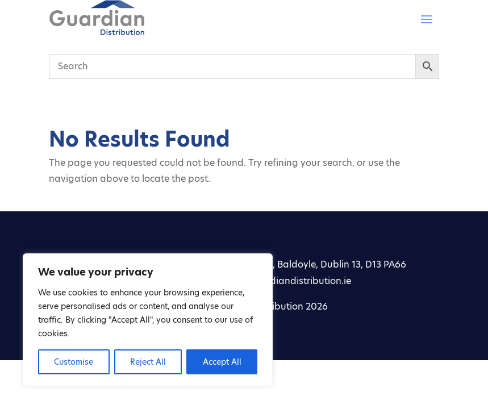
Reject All (148, 362)
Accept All (222, 362)
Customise (73, 362)
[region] (148, 319)
